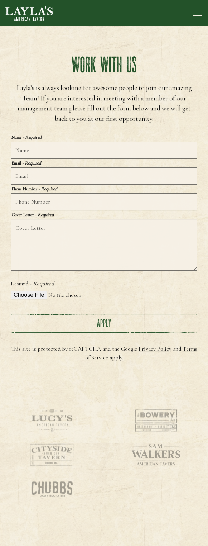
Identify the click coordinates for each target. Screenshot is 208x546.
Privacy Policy (155, 349)
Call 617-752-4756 (104, 518)
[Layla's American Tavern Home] (30, 12)
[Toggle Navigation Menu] (198, 13)
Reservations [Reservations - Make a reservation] (104, 537)
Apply (104, 323)
